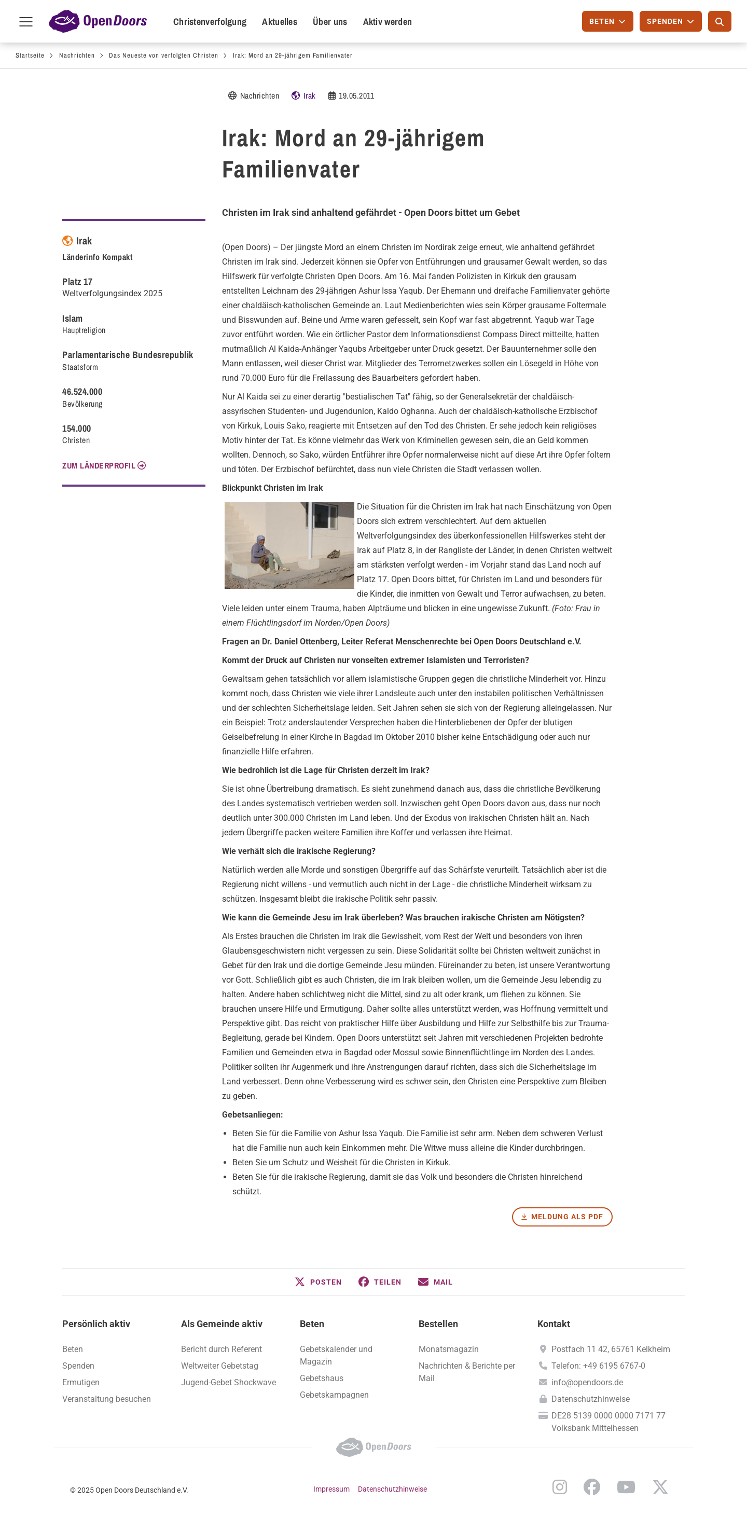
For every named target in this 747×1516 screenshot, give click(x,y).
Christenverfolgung (209, 21)
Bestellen (438, 1323)
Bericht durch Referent (221, 1349)
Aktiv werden (387, 21)
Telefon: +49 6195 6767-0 (598, 1366)
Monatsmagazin (449, 1349)
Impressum (331, 1489)
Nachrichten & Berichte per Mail (467, 1372)
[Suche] (719, 21)
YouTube (626, 1486)
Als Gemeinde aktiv (221, 1323)
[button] (318, 1282)
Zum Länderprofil (98, 465)
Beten (312, 1323)
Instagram (559, 1486)
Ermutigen (81, 1382)
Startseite (30, 55)
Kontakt (553, 1323)
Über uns (330, 21)
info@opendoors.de (587, 1382)
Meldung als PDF (567, 1216)
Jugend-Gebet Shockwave (228, 1382)
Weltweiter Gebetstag (219, 1366)
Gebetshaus (321, 1378)
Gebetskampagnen (334, 1395)
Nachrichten (77, 55)
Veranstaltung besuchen (106, 1399)
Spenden (78, 1366)
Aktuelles (279, 21)
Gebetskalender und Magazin (336, 1355)
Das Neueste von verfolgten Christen (163, 55)
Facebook (591, 1486)
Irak (309, 95)
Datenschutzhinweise (590, 1399)
